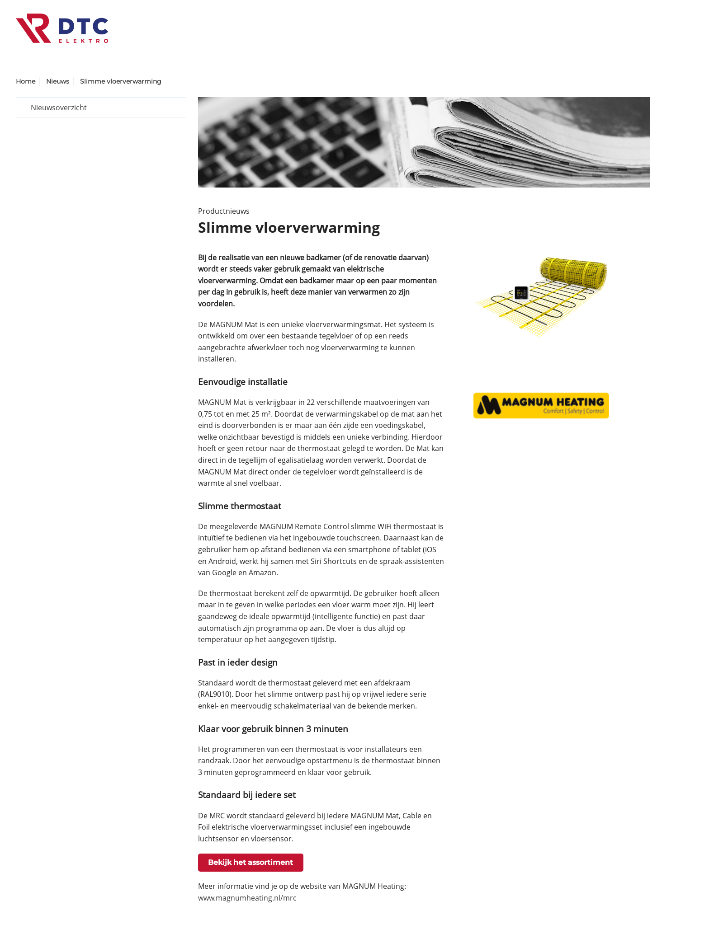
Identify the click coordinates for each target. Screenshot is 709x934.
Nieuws (57, 81)
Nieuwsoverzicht (59, 108)
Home (25, 81)
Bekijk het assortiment (250, 862)
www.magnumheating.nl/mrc (247, 898)
